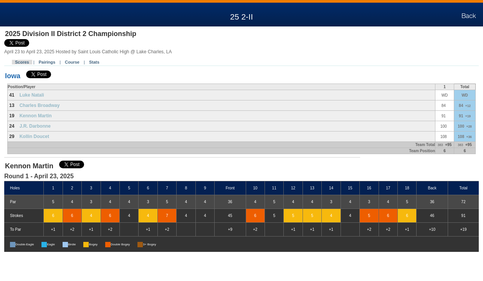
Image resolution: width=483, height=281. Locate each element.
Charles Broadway (40, 105)
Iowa (12, 76)
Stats (94, 62)
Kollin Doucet (34, 136)
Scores (22, 62)
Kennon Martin (36, 115)
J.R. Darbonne (35, 126)
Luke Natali (32, 95)
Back (468, 16)
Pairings (47, 62)
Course (72, 62)
